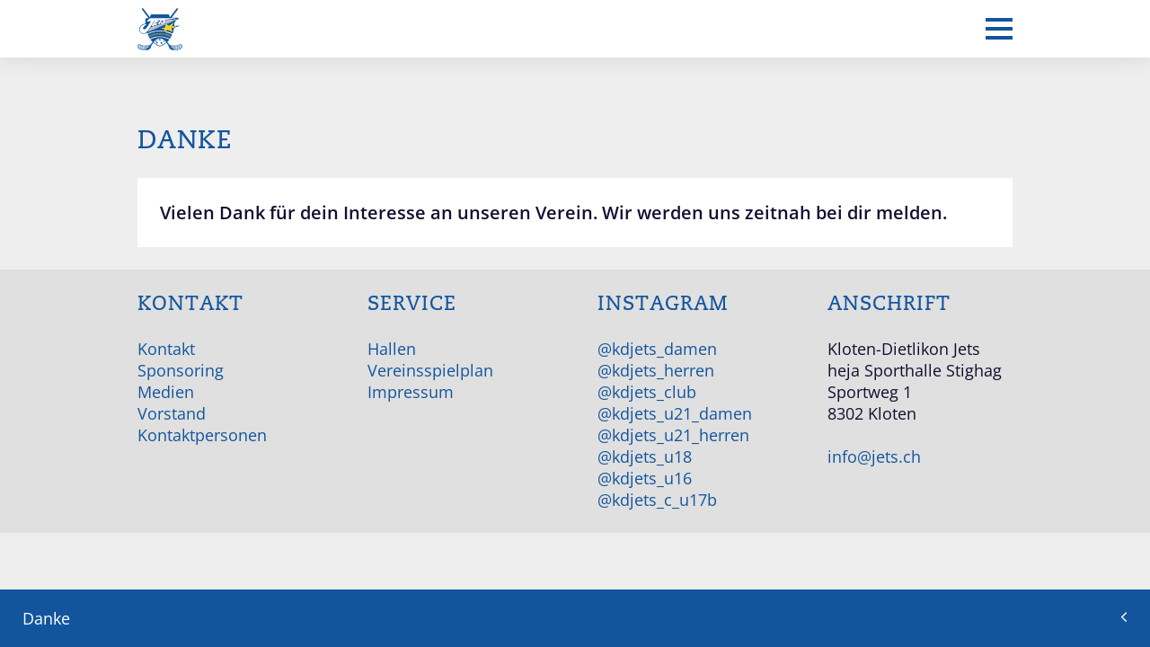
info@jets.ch (874, 456)
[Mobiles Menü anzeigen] (999, 29)
